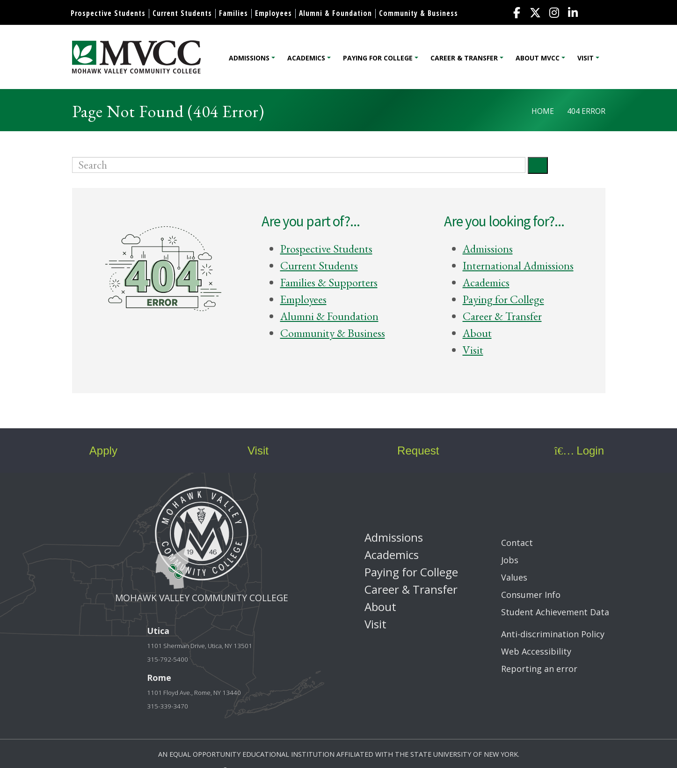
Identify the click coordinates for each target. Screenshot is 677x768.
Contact (517, 542)
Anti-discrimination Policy (552, 634)
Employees (273, 13)
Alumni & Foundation (335, 13)
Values (514, 577)
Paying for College (378, 57)
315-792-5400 (167, 659)
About (477, 333)
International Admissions (518, 265)
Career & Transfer (464, 57)
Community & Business (418, 13)
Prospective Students (108, 13)
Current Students (182, 13)
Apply (95, 450)
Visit (585, 57)
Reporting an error (539, 668)
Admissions (249, 57)
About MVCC (538, 57)
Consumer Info (531, 594)
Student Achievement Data (555, 612)
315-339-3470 (167, 706)
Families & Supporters (329, 282)
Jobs (509, 560)
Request (411, 450)
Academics (306, 57)
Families (233, 13)
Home (542, 111)
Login (579, 450)
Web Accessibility (536, 651)
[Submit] (538, 165)
